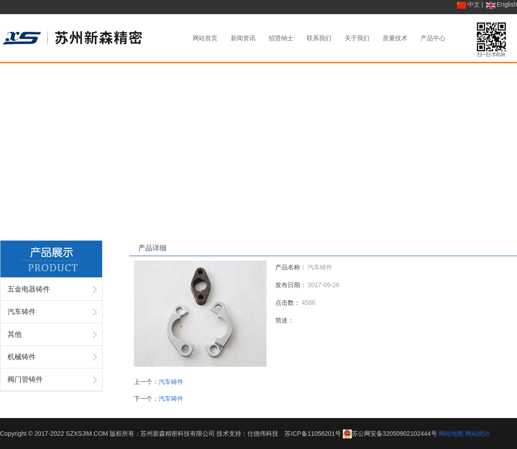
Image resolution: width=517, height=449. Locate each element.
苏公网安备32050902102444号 (394, 433)
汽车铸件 (22, 311)
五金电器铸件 (29, 289)
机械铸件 (22, 357)
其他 (15, 334)
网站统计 (477, 433)
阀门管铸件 (25, 379)
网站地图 (451, 433)
